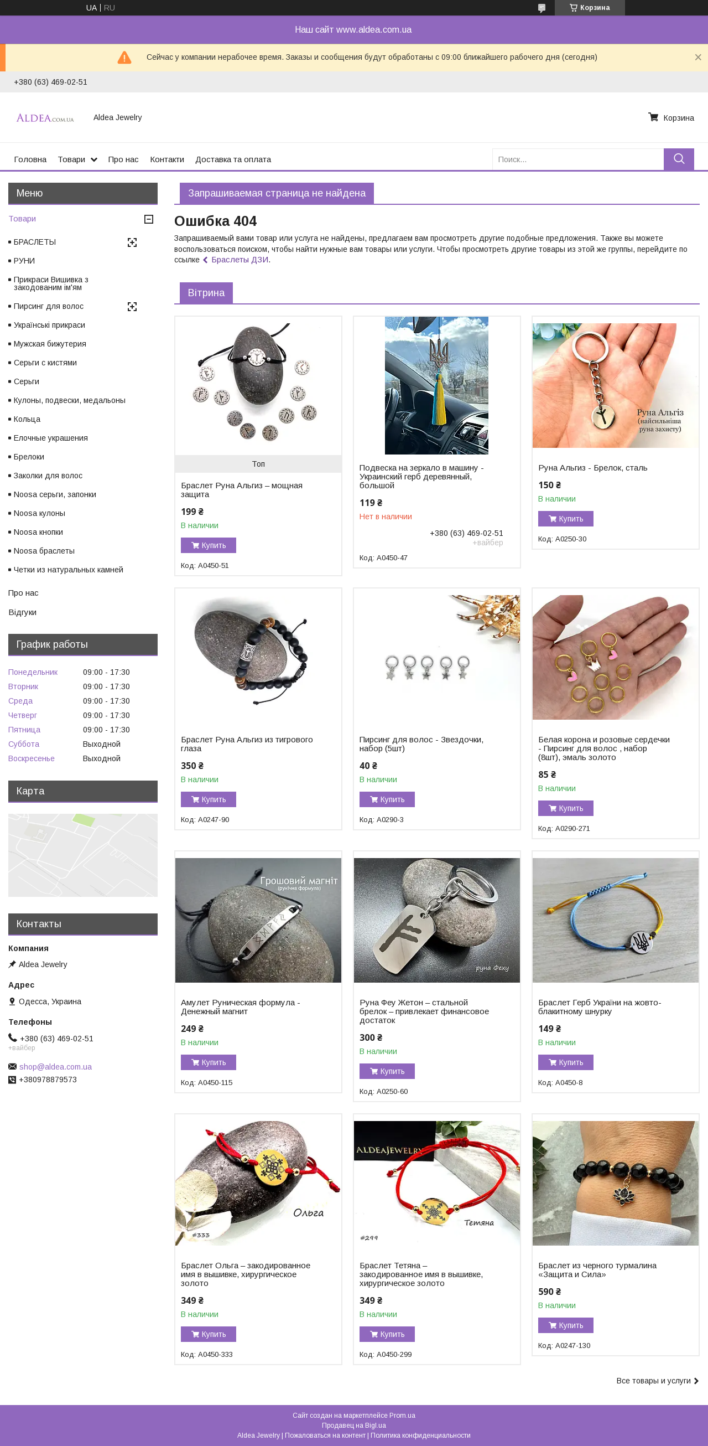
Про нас (123, 159)
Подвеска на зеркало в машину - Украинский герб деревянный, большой (422, 476)
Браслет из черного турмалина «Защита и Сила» (597, 1270)
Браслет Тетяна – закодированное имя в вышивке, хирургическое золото (421, 1274)
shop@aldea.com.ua (55, 1066)
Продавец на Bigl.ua (354, 1425)
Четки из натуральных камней (68, 569)
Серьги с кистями (45, 362)
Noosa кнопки (38, 532)
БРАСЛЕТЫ (35, 241)
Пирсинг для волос (49, 306)
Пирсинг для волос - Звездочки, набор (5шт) (421, 744)
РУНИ (24, 260)
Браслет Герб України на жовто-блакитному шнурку (600, 1007)
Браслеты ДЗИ (239, 259)
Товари (71, 159)
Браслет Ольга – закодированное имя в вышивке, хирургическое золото (245, 1274)
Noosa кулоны (39, 513)
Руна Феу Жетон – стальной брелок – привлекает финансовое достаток (424, 1011)
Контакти (167, 159)
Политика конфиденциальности (421, 1435)
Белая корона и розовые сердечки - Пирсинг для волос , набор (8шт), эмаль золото (604, 748)
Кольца (27, 419)
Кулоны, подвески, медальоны (70, 400)
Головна (30, 159)
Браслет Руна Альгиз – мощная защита (242, 490)
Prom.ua (402, 1415)
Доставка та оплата (233, 159)
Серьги (26, 381)
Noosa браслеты (44, 550)
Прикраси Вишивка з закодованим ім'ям (51, 283)
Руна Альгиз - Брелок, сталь (593, 467)
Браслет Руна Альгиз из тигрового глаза (247, 744)
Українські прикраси (49, 325)
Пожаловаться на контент (325, 1435)
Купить (214, 545)
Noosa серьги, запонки (55, 494)
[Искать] (679, 159)
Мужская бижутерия (50, 343)
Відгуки (22, 612)
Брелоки (29, 456)
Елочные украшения (51, 437)
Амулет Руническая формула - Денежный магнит (240, 1007)
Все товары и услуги (654, 1380)
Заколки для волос (48, 475)
